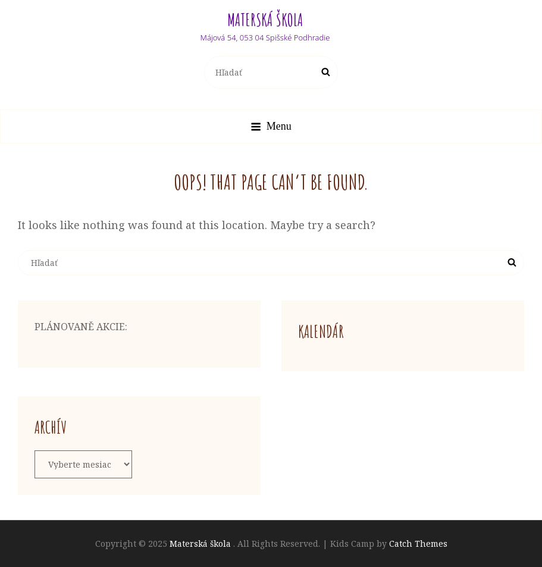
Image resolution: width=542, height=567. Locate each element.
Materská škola (265, 20)
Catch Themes (418, 543)
